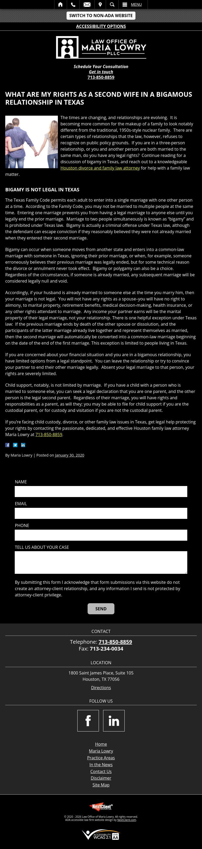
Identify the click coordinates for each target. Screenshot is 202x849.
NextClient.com (126, 820)
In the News (101, 765)
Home (60, 4)
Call (73, 4)
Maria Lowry (101, 751)
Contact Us (101, 771)
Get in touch (101, 72)
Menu (136, 4)
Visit (100, 4)
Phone (22, 525)
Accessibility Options (101, 26)
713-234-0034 (106, 648)
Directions (101, 688)
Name (21, 482)
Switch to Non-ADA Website (101, 15)
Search (112, 4)
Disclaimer (101, 778)
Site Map (101, 785)
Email (87, 4)
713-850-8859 (101, 77)
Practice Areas (101, 758)
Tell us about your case (42, 547)
